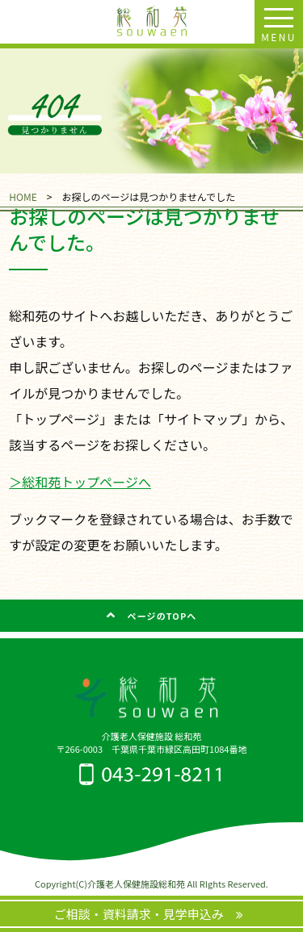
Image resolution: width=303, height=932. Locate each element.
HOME (22, 196)
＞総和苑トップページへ (80, 481)
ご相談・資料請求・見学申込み (145, 913)
